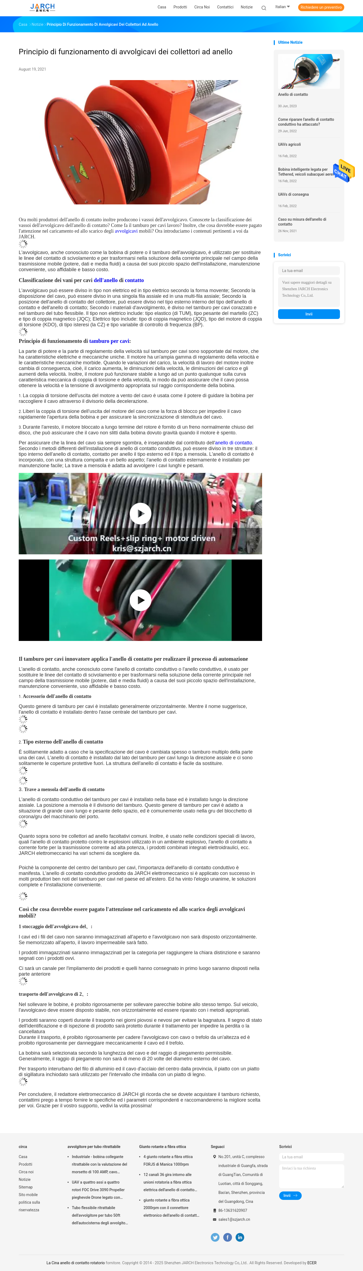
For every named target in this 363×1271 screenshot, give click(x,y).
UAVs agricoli (289, 144)
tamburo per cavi (109, 341)
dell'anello (106, 280)
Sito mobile (28, 1195)
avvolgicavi (126, 231)
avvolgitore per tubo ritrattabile (94, 1146)
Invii (309, 314)
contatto (134, 280)
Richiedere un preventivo (321, 7)
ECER (312, 1263)
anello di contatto (233, 442)
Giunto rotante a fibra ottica (162, 1146)
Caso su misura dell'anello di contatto (302, 221)
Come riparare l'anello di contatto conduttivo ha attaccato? (306, 122)
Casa (23, 1157)
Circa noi (26, 1172)
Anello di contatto (293, 94)
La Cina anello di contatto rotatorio (75, 1263)
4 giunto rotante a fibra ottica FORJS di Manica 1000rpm (168, 1160)
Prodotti (25, 1164)
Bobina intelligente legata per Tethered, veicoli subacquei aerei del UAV (309, 172)
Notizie (25, 1179)
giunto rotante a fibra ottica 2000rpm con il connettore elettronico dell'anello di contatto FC (171, 1208)
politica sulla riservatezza (29, 1206)
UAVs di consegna (293, 194)
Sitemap (26, 1187)
